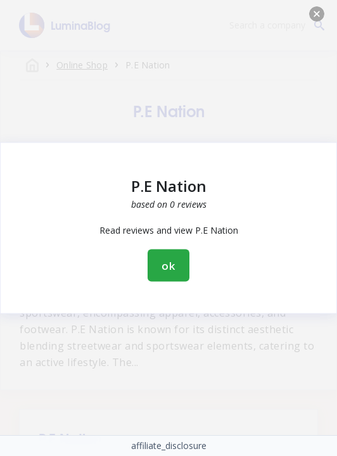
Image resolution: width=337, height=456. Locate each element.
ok (168, 265)
